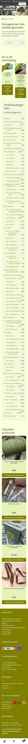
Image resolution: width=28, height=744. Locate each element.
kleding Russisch (13, 198)
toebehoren (12, 342)
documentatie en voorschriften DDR (12, 271)
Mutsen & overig (13, 168)
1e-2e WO (11, 390)
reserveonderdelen (14, 339)
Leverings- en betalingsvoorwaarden (13, 627)
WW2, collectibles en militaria (11, 619)
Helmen (10, 161)
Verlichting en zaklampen (14, 373)
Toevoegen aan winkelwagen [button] (7, 90)
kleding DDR (12, 189)
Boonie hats (12, 171)
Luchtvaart (9, 364)
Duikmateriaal (10, 253)
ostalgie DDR (10, 317)
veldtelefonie (12, 345)
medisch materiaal (14, 298)
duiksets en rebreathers (12, 257)
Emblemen (9, 206)
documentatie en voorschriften (13, 353)
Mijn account (4, 741)
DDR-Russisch (12, 329)
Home (5, 19)
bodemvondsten (13, 288)
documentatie (12, 406)
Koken (8, 118)
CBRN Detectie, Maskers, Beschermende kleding (14, 322)
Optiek (8, 228)
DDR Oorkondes (11, 133)
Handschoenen (11, 140)
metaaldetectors (13, 314)
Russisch (11, 221)
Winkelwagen (22, 739)
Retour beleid (6, 630)
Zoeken (14, 741)
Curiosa (8, 413)
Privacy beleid (6, 634)
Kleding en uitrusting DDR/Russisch (13, 185)
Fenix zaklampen (13, 380)
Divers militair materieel (14, 275)
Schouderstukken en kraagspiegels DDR (15, 210)
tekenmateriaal (13, 308)
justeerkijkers (12, 245)
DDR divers (11, 218)
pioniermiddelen (13, 304)
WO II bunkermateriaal (15, 409)
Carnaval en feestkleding (14, 122)
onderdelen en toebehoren (13, 249)
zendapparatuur (13, 349)
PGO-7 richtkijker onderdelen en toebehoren (13, 233)
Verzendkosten (6, 632)
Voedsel (8, 125)
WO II (10, 370)
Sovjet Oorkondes (12, 137)
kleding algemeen (14, 181)
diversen (11, 224)
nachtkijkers (12, 241)
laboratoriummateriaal (15, 295)
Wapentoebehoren (12, 357)
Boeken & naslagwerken (14, 148)
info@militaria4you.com (13, 665)
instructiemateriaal (14, 311)
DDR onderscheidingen (15, 215)
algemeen (11, 326)
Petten (10, 165)
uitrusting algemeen (15, 178)
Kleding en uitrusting (13, 174)
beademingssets (13, 267)
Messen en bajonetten (13, 393)
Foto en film (12, 278)
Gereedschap (12, 285)
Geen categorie (11, 416)
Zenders (8, 332)
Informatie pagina (8, 625)
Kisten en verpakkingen (13, 383)
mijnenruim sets (13, 301)
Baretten (11, 158)
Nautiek (11, 282)
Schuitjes (11, 155)
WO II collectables (12, 400)
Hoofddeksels (10, 152)
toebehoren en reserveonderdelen (14, 262)
